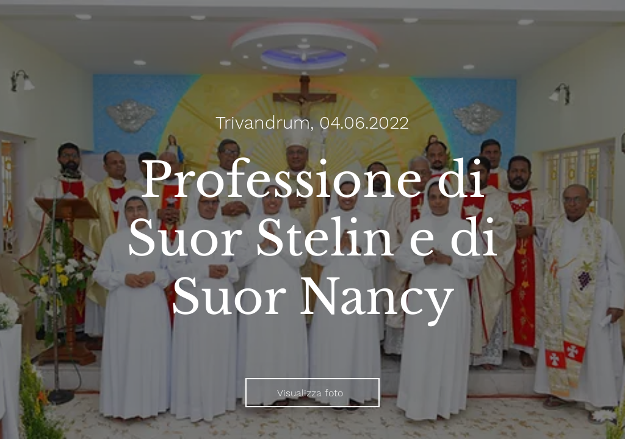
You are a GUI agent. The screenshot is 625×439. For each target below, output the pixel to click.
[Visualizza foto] (312, 392)
